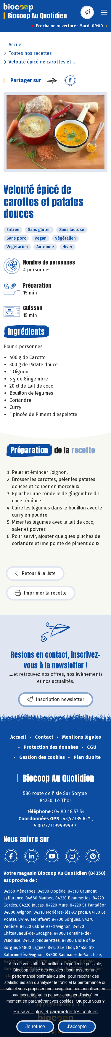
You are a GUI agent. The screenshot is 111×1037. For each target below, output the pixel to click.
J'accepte (77, 1026)
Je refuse (35, 1026)
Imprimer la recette (41, 593)
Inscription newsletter (55, 700)
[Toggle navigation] (104, 14)
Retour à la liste (35, 573)
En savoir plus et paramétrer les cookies (55, 1011)
